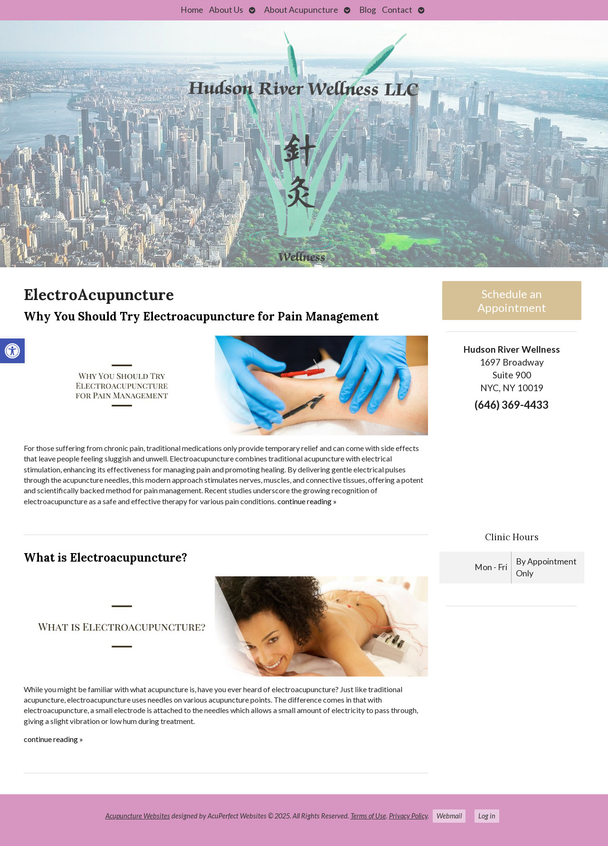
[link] (12, 350)
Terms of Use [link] (368, 816)
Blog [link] (367, 10)
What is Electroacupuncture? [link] (105, 557)
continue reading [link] (307, 501)
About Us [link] (226, 10)
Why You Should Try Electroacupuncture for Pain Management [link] (201, 316)
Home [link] (191, 10)
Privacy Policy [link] (408, 816)
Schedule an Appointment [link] (511, 300)
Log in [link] (486, 816)
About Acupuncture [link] (301, 10)
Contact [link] (397, 10)
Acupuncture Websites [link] (137, 816)
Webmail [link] (449, 816)
